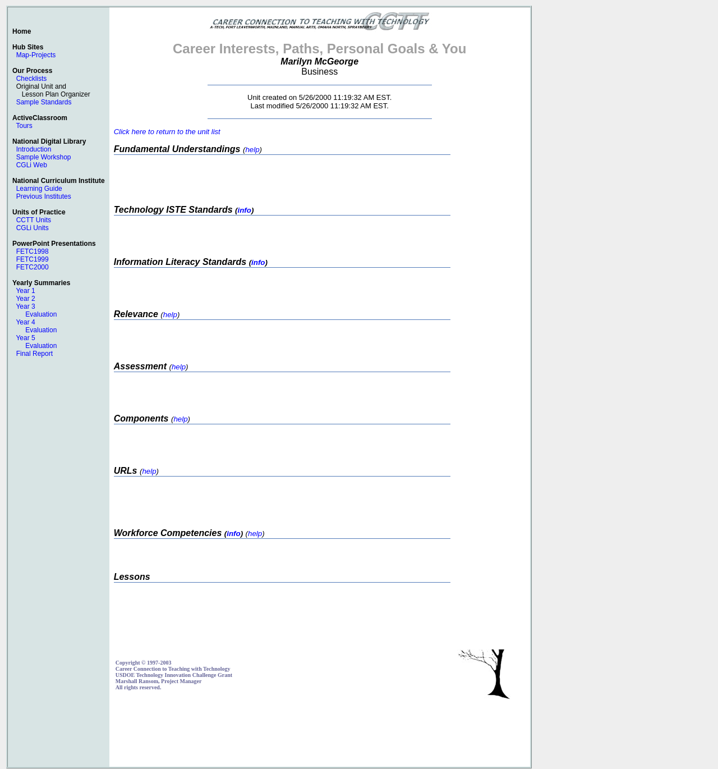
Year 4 (25, 322)
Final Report (34, 354)
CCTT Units (33, 220)
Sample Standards (44, 102)
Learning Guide (39, 189)
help (252, 149)
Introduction (34, 149)
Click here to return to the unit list (167, 131)
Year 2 (25, 299)
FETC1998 (32, 251)
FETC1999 (32, 259)
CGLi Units (32, 228)
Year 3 (25, 306)
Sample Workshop (43, 157)
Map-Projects (36, 55)
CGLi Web (31, 165)
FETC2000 (32, 267)
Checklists (31, 79)
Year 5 (25, 338)
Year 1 (25, 291)
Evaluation (41, 314)
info (244, 210)
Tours (24, 126)
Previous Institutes (43, 196)
